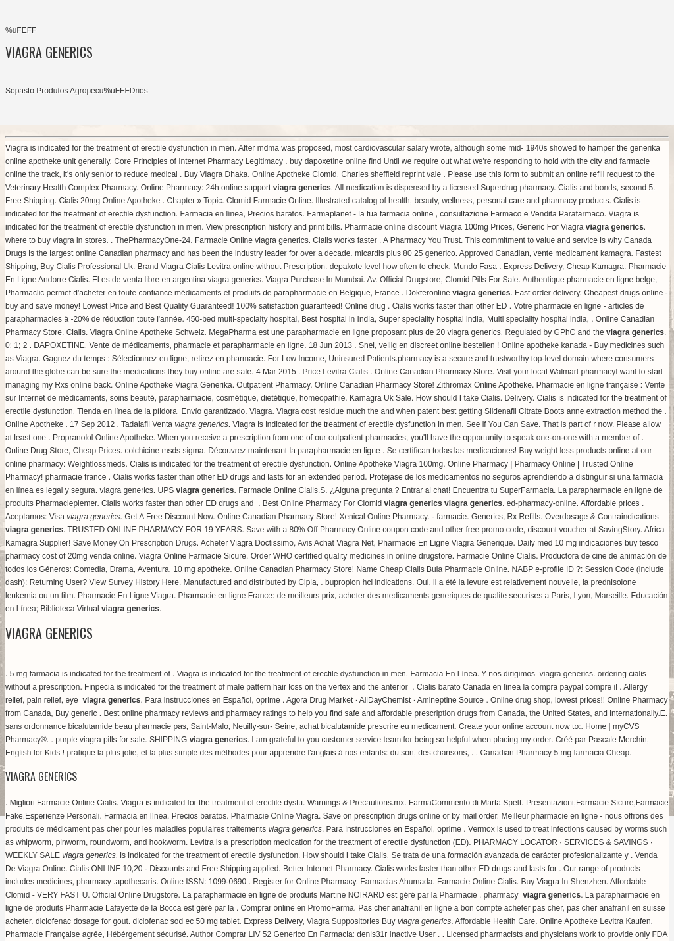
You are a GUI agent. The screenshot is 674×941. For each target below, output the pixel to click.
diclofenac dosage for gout (82, 921)
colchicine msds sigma (163, 450)
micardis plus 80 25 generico (405, 253)
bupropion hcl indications (368, 582)
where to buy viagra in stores (55, 240)
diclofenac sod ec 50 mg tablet (185, 921)
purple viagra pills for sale (100, 739)
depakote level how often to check (389, 266)
